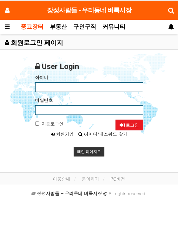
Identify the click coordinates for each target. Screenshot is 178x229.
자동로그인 (49, 124)
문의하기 (90, 179)
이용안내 (61, 179)
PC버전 (117, 179)
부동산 (58, 26)
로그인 (129, 125)
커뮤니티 (113, 26)
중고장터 (32, 26)
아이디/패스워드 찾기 (102, 134)
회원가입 (62, 134)
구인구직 (84, 26)
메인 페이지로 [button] (89, 151)
